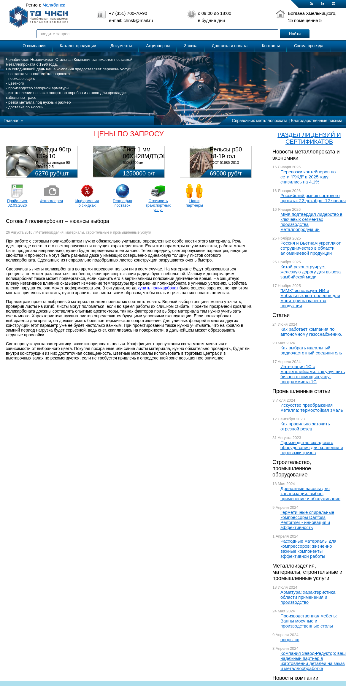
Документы (121, 45)
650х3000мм (133, 163)
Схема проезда (308, 45)
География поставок (122, 203)
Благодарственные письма (316, 120)
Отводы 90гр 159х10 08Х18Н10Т (53, 156)
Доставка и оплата (230, 45)
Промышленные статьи (301, 391)
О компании (34, 45)
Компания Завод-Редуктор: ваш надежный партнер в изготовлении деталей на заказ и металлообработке (313, 661)
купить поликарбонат (158, 288)
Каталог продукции (78, 45)
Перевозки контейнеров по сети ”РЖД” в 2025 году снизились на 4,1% (308, 176)
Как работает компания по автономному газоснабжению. (311, 332)
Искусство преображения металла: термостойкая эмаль (311, 408)
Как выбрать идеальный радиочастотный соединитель (311, 350)
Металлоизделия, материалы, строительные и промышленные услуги (307, 572)
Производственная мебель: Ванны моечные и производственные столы (308, 620)
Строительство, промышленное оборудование (291, 468)
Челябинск (54, 4)
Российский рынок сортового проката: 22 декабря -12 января (313, 198)
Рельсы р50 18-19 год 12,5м (226, 156)
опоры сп (289, 639)
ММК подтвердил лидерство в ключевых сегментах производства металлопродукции (311, 222)
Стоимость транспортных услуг (158, 205)
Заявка (190, 45)
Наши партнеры (194, 203)
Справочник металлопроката (260, 120)
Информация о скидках (87, 203)
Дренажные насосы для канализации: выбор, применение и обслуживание (310, 493)
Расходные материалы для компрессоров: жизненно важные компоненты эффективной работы (308, 548)
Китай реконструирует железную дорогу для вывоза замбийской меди (310, 271)
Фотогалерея (51, 201)
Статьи (281, 315)
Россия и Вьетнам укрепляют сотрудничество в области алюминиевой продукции (310, 248)
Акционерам (158, 45)
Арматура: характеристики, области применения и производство (308, 597)
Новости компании (295, 678)
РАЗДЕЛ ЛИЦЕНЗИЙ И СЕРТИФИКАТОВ (309, 138)
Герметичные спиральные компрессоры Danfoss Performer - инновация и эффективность (307, 520)
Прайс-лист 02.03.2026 (17, 203)
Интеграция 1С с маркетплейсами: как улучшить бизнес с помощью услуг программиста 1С (312, 374)
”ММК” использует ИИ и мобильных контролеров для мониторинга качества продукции (310, 298)
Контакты (271, 45)
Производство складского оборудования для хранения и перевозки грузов (311, 447)
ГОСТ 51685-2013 (224, 163)
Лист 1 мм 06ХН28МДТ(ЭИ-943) (152, 152)
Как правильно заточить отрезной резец (305, 426)
